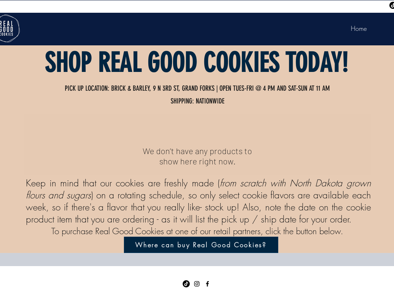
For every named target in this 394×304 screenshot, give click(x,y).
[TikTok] (186, 283)
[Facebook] (207, 283)
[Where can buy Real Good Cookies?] (201, 245)
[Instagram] (196, 283)
